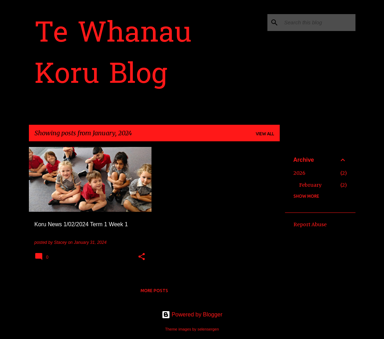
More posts (154, 290)
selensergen (208, 329)
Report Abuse (310, 224)
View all (265, 133)
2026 (299, 173)
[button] (141, 257)
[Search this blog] (318, 22)
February (310, 185)
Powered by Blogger (192, 315)
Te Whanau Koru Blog (113, 55)
